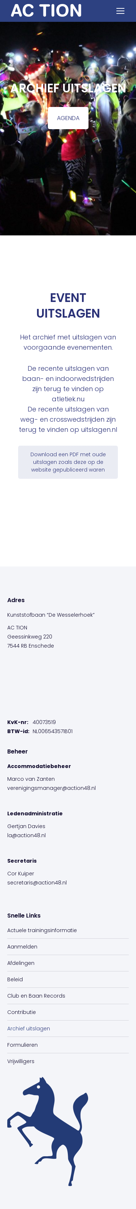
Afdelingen (20, 963)
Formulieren (22, 1045)
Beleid (15, 979)
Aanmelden (22, 946)
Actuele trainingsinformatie (42, 930)
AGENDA (68, 118)
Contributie (21, 1012)
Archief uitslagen (28, 1028)
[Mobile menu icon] (120, 11)
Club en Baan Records (36, 995)
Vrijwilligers (20, 1061)
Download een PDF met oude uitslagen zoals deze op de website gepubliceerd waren (68, 462)
